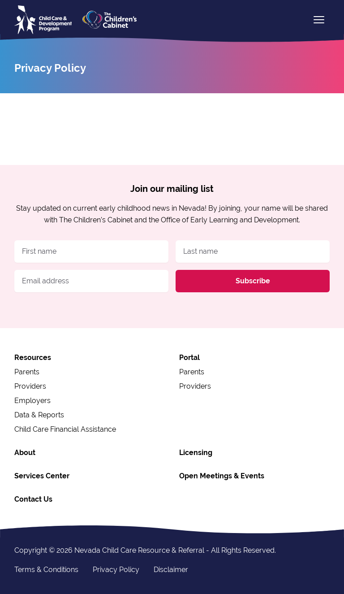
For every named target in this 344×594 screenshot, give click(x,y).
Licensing (195, 452)
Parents (26, 372)
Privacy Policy (116, 569)
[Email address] (91, 281)
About (24, 452)
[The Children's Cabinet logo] (109, 20)
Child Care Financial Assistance (65, 429)
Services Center (41, 476)
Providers (30, 386)
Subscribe (253, 281)
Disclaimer (171, 569)
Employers (32, 400)
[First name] (91, 251)
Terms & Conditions (46, 569)
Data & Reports (39, 415)
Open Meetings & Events (221, 476)
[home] (43, 19)
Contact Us (33, 499)
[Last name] (253, 251)
